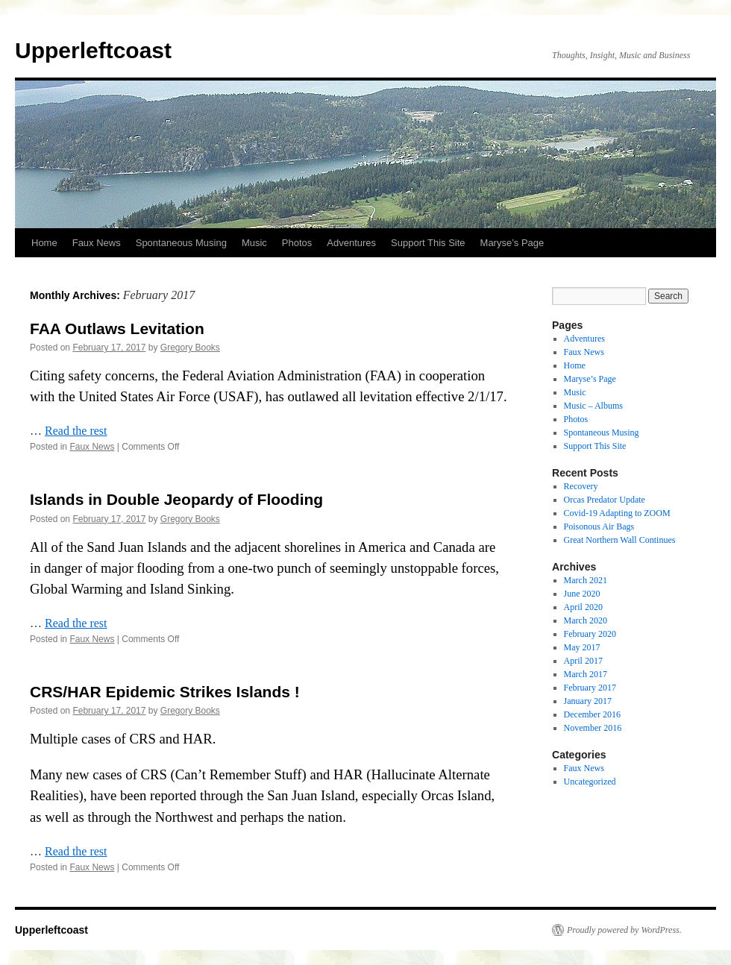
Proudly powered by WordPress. (624, 930)
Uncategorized (590, 781)
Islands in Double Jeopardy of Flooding (176, 499)
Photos (297, 242)
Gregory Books (190, 347)
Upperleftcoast (93, 50)
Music (254, 242)
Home (44, 242)
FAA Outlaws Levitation (117, 328)
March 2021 (585, 580)
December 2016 (592, 714)
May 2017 (582, 647)
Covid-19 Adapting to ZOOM (617, 513)
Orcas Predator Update (604, 499)
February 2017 (590, 687)
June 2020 (582, 593)
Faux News (96, 242)
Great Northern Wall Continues (620, 540)
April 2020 (583, 607)
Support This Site (428, 242)
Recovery (581, 486)
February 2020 (590, 634)
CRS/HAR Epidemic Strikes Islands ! (165, 691)
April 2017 (583, 661)
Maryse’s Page (512, 242)
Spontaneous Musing (181, 242)
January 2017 (588, 701)
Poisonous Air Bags (599, 526)
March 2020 (585, 620)
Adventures (351, 242)
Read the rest (76, 430)
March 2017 (585, 674)
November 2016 (593, 728)
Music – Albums (593, 405)
